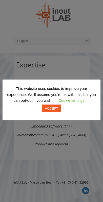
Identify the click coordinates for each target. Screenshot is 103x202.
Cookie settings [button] (71, 100)
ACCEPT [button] (51, 108)
